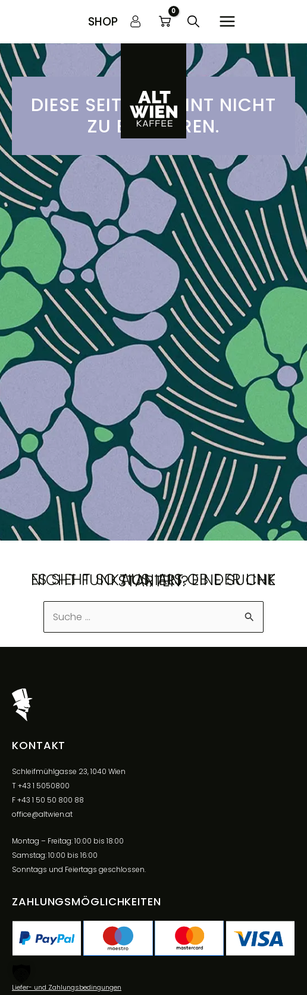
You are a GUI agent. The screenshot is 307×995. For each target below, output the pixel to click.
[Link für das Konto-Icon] (136, 21)
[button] (103, 21)
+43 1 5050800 (44, 786)
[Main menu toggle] (227, 21)
